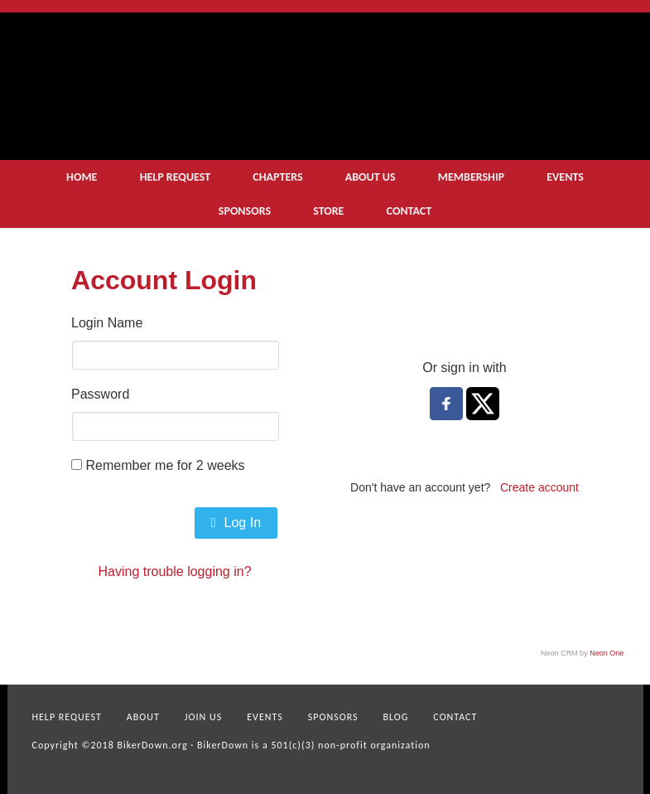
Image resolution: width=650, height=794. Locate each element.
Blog (396, 717)
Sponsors (333, 717)
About (143, 717)
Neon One (607, 653)
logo (249, 80)
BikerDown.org (152, 745)
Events (265, 717)
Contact (455, 717)
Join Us (203, 717)
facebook (589, 739)
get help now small (488, 108)
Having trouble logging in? (175, 571)
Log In (236, 523)
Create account (539, 487)
